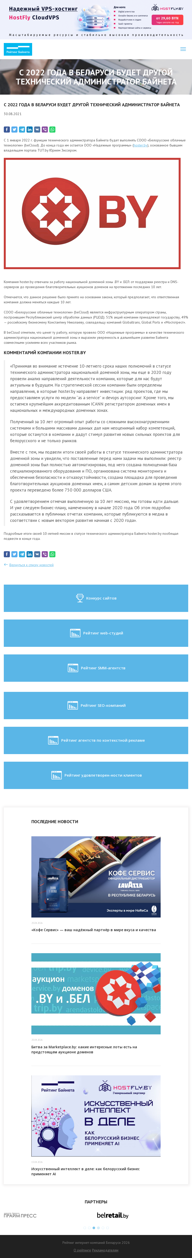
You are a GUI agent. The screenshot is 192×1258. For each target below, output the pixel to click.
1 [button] (84, 1228)
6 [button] (107, 1228)
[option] (50, 1215)
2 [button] (89, 1228)
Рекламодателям (105, 1250)
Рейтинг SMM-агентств (96, 668)
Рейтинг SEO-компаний (96, 705)
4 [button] (98, 1228)
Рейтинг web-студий (96, 633)
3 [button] (94, 1228)
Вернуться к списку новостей (31, 565)
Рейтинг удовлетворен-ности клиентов (96, 775)
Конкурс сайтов (96, 598)
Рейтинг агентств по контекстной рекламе (96, 740)
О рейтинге (82, 1250)
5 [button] (103, 1228)
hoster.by (140, 145)
